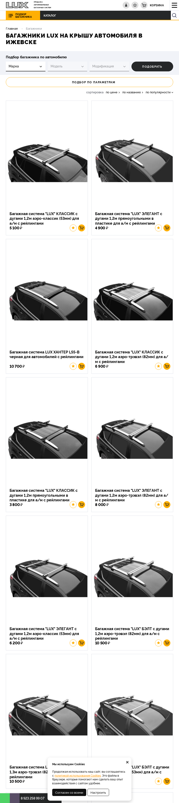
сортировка (94, 92)
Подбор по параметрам (89, 82)
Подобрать (152, 66)
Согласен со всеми (69, 792)
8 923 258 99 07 (33, 798)
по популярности (158, 92)
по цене (111, 92)
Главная (12, 28)
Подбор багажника (23, 15)
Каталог (44, 15)
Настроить (98, 792)
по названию (131, 92)
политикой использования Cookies (78, 775)
